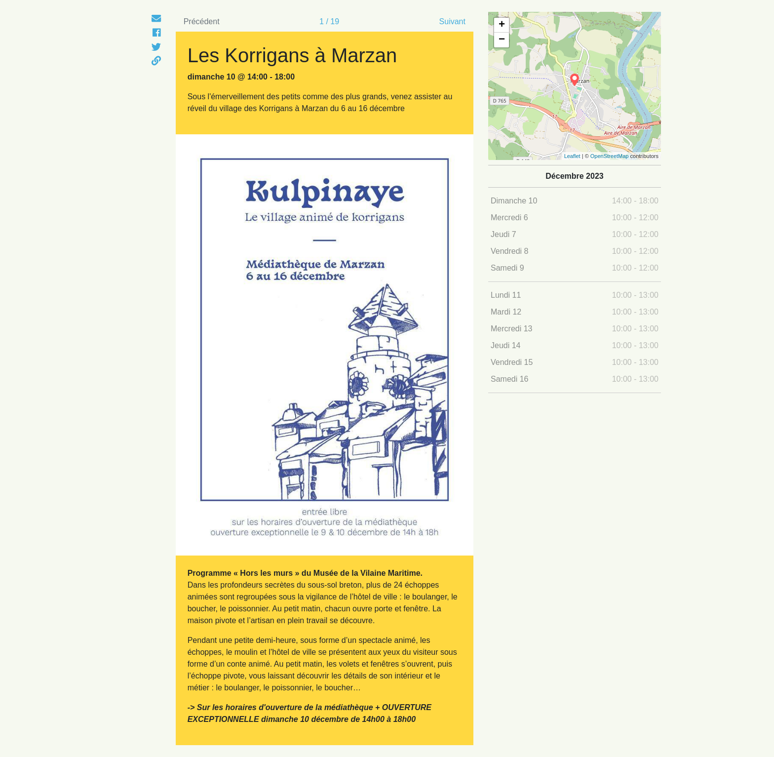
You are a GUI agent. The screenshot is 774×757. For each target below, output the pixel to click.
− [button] (502, 40)
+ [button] (502, 25)
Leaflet (572, 156)
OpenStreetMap (609, 156)
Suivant (452, 21)
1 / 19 (329, 21)
